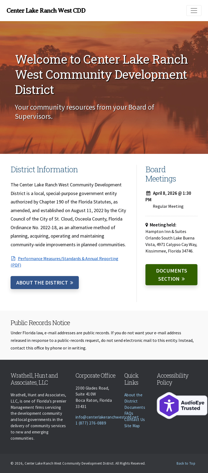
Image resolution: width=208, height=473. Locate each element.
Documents (134, 407)
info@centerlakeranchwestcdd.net (107, 417)
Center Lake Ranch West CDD (45, 10)
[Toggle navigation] (194, 10)
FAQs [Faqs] (128, 413)
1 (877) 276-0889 (91, 423)
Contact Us (134, 419)
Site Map (132, 425)
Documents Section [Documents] (171, 274)
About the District (42, 282)
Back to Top (186, 463)
